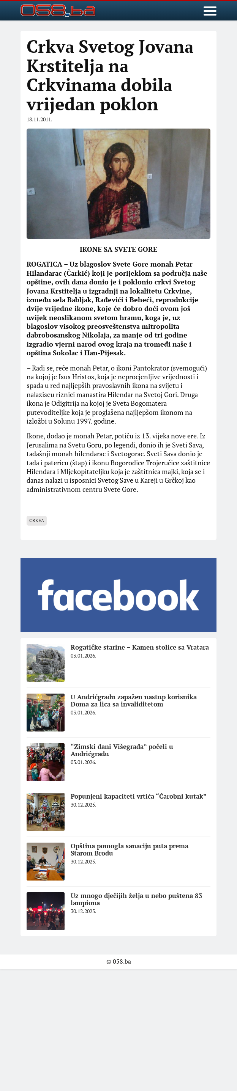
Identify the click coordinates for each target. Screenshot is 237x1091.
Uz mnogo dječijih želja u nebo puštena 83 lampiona (136, 899)
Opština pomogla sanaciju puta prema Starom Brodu (129, 849)
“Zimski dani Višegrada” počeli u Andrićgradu (122, 750)
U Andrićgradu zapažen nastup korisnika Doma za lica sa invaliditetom (134, 700)
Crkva (36, 520)
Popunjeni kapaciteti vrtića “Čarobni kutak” (139, 796)
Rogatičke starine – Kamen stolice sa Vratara (140, 647)
